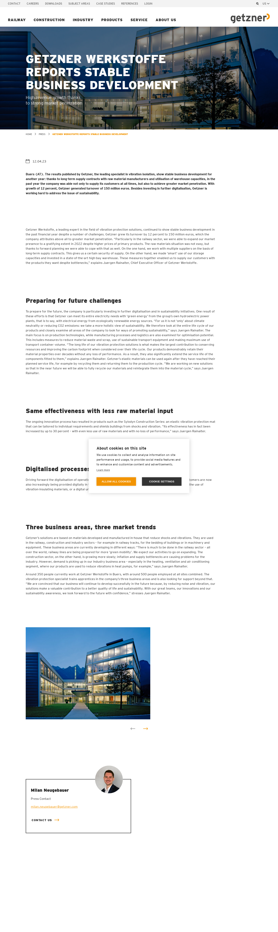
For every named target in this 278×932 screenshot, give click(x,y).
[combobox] (266, 3)
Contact (14, 3)
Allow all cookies (116, 481)
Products (112, 20)
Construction (49, 20)
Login (148, 3)
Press (42, 134)
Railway (17, 20)
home (29, 134)
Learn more (103, 470)
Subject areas (79, 3)
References (129, 3)
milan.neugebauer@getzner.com (54, 806)
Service (139, 20)
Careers (33, 3)
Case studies (105, 3)
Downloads (53, 3)
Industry (83, 20)
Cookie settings (161, 481)
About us (166, 20)
